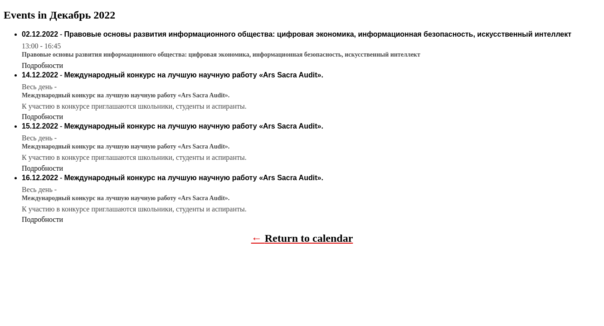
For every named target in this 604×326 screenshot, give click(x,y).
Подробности (42, 65)
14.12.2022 (40, 75)
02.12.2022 (40, 34)
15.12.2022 (40, 126)
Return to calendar (309, 238)
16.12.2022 (40, 178)
